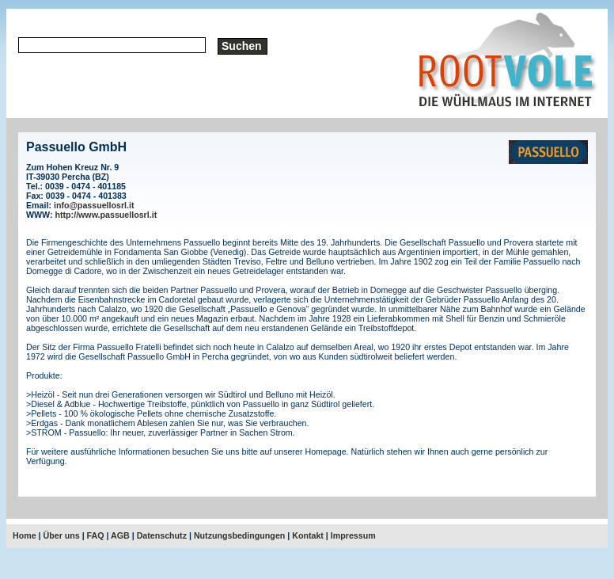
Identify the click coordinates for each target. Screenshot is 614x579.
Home (24, 535)
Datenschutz (162, 535)
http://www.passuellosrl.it (106, 214)
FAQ (95, 535)
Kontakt (308, 535)
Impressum (353, 535)
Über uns (62, 535)
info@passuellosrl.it (94, 205)
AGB (120, 535)
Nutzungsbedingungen (239, 535)
